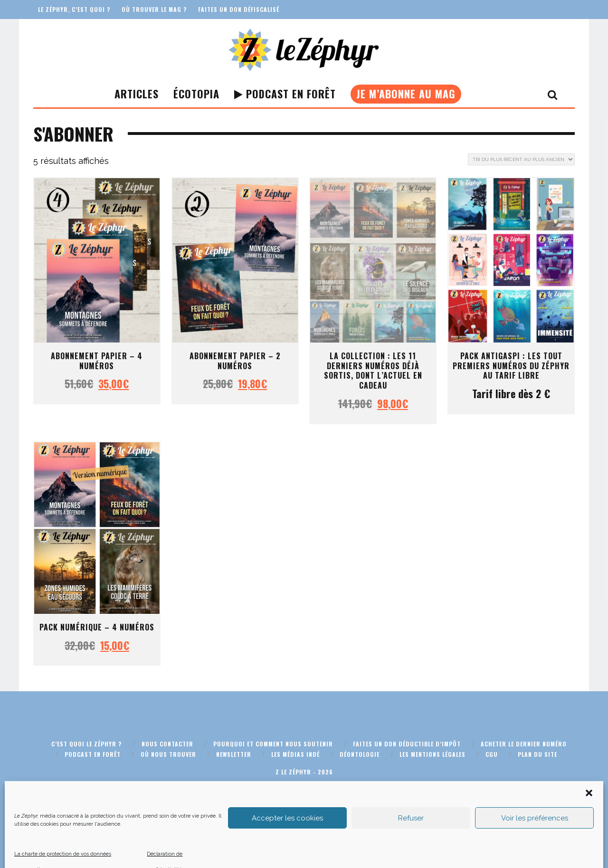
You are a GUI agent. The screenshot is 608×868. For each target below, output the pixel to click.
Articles (136, 93)
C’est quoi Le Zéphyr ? (86, 744)
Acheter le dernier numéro (524, 744)
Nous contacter (167, 744)
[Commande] (521, 159)
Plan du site (537, 754)
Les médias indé (295, 754)
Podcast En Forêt (285, 93)
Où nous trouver (168, 754)
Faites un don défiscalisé (238, 9)
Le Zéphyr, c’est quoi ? (74, 9)
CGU (491, 754)
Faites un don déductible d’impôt (407, 744)
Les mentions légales (432, 754)
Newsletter (233, 754)
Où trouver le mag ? (154, 9)
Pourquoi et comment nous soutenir (273, 744)
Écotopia (196, 93)
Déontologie (360, 754)
